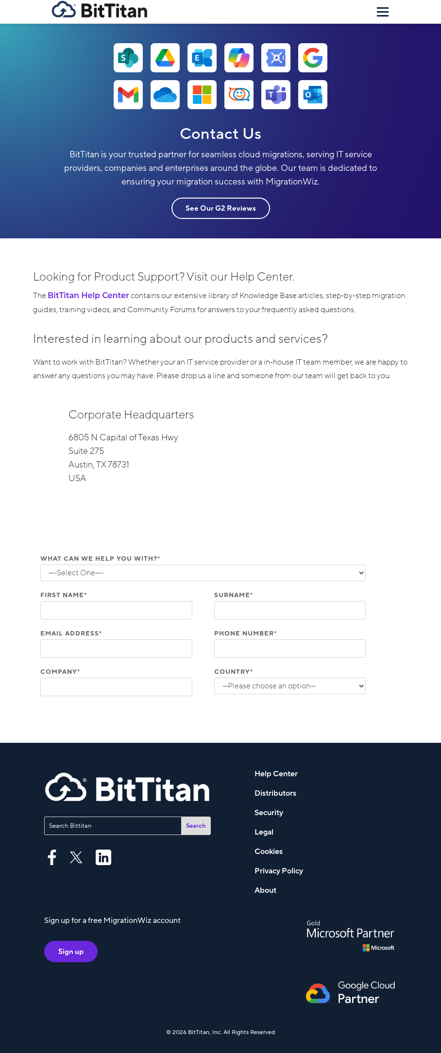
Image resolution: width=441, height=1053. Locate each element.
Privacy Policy (278, 871)
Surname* (233, 595)
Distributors (275, 793)
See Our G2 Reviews (221, 208)
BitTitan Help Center (88, 295)
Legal (263, 832)
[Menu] (382, 11)
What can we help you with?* (100, 558)
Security (268, 812)
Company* (60, 672)
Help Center (276, 773)
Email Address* (71, 633)
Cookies (268, 851)
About (265, 890)
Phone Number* (245, 633)
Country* (233, 672)
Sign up (71, 951)
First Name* (63, 595)
